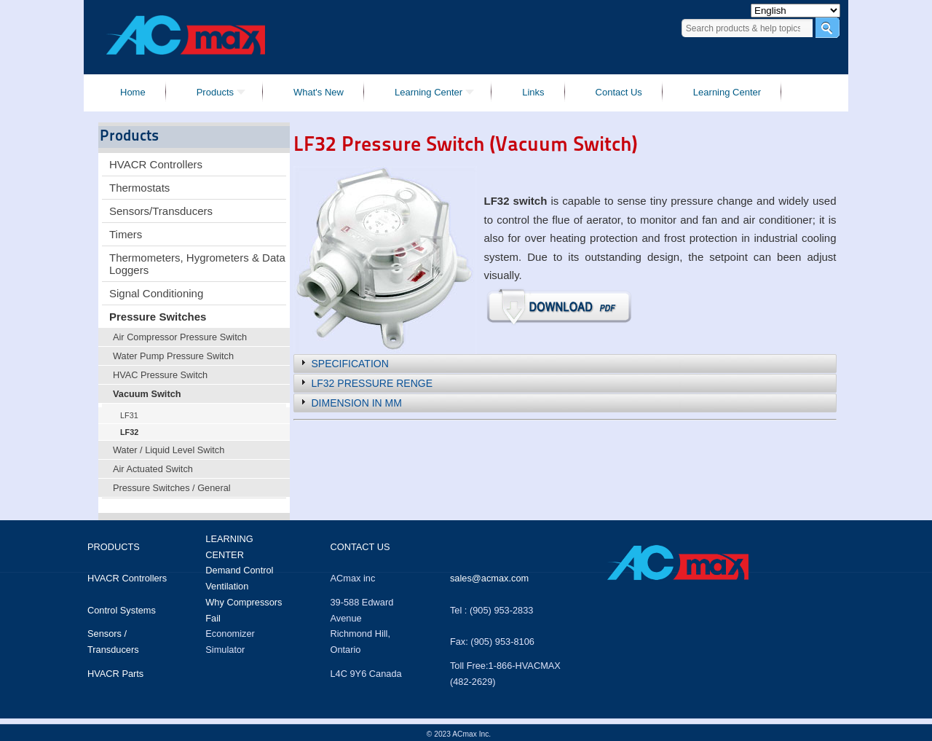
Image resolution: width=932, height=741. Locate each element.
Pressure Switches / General (172, 487)
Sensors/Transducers (161, 211)
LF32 (129, 432)
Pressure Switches (157, 316)
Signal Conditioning (156, 293)
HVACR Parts (115, 673)
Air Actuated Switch (153, 468)
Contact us (360, 546)
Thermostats (139, 187)
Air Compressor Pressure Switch (180, 337)
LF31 (129, 415)
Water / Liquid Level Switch (168, 449)
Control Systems (121, 610)
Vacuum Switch (147, 393)
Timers (125, 234)
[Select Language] (795, 10)
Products (113, 546)
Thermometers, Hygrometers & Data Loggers (197, 263)
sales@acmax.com (489, 578)
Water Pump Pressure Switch (173, 355)
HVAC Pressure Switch (160, 374)
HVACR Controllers (155, 164)
